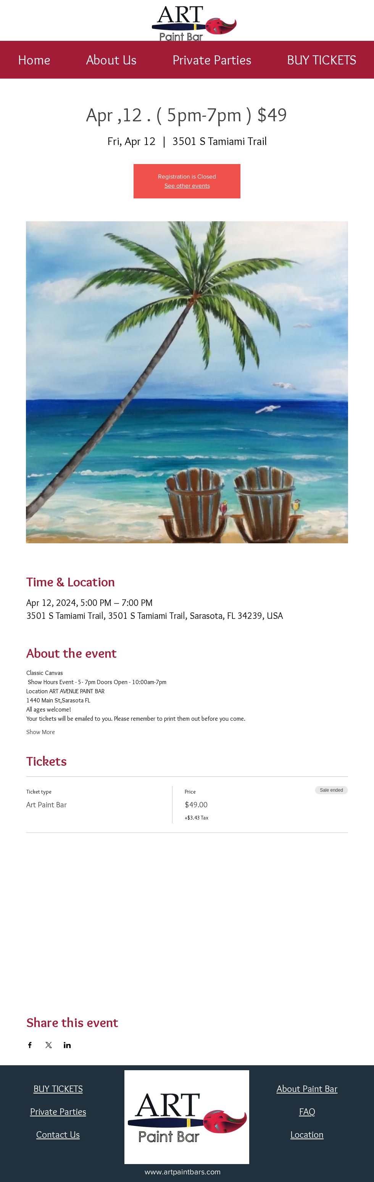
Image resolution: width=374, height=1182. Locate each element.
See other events (187, 185)
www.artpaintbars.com (183, 1172)
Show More (40, 732)
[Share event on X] (48, 1045)
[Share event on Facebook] (30, 1045)
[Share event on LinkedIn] (67, 1045)
